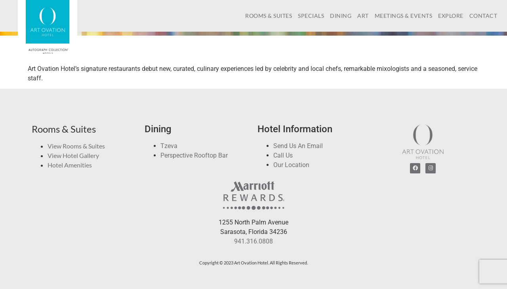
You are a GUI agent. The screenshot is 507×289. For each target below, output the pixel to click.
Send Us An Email (298, 146)
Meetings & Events (404, 15)
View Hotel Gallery (73, 155)
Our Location (291, 165)
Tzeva (168, 146)
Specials (311, 15)
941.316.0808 (253, 241)
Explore (450, 15)
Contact (483, 15)
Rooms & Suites (268, 15)
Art (363, 15)
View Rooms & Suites (76, 146)
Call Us (283, 155)
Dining (340, 15)
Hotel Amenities (70, 165)
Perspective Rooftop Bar (194, 155)
